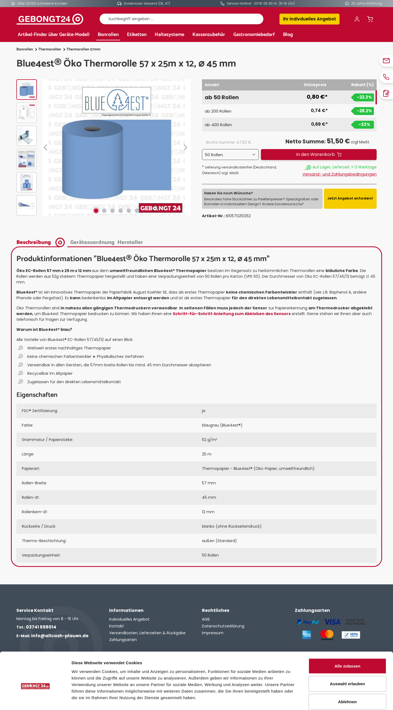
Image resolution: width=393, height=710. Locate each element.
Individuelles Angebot (129, 619)
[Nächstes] (187, 147)
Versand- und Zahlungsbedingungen (339, 174)
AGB (206, 619)
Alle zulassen (347, 638)
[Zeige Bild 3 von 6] (112, 211)
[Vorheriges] (46, 147)
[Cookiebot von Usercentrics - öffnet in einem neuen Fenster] (35, 699)
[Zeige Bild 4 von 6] (120, 211)
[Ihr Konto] (357, 19)
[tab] (41, 241)
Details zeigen (290, 699)
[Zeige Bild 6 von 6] (137, 211)
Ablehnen (347, 674)
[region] (103, 147)
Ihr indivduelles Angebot (309, 19)
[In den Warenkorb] (319, 154)
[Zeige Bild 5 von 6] (129, 211)
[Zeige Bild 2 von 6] (104, 211)
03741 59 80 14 (265, 3)
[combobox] (181, 19)
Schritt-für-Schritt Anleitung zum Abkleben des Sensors (232, 313)
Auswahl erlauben (347, 656)
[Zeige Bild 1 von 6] (96, 211)
